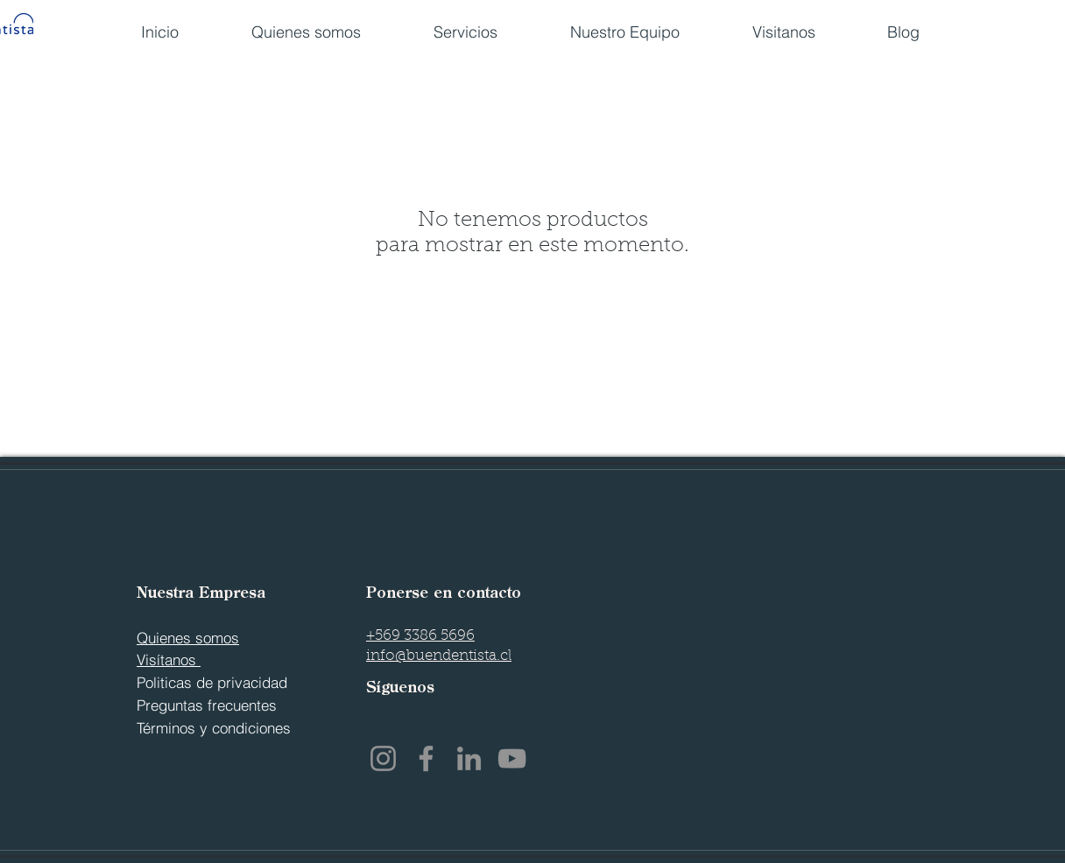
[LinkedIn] (469, 758)
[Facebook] (426, 758)
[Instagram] (383, 758)
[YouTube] (512, 758)
